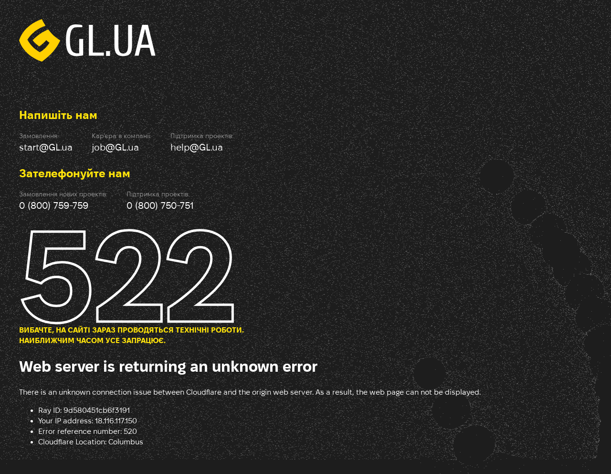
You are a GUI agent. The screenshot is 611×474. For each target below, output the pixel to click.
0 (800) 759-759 (53, 205)
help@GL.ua (196, 147)
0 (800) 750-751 (160, 205)
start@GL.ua (46, 147)
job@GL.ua (115, 147)
